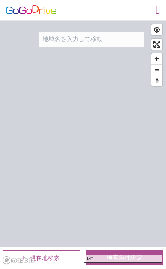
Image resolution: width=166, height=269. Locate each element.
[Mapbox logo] (18, 260)
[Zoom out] (156, 69)
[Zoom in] (156, 58)
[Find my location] (156, 29)
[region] (83, 144)
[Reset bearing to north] (156, 80)
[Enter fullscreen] (156, 44)
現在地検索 (41, 258)
